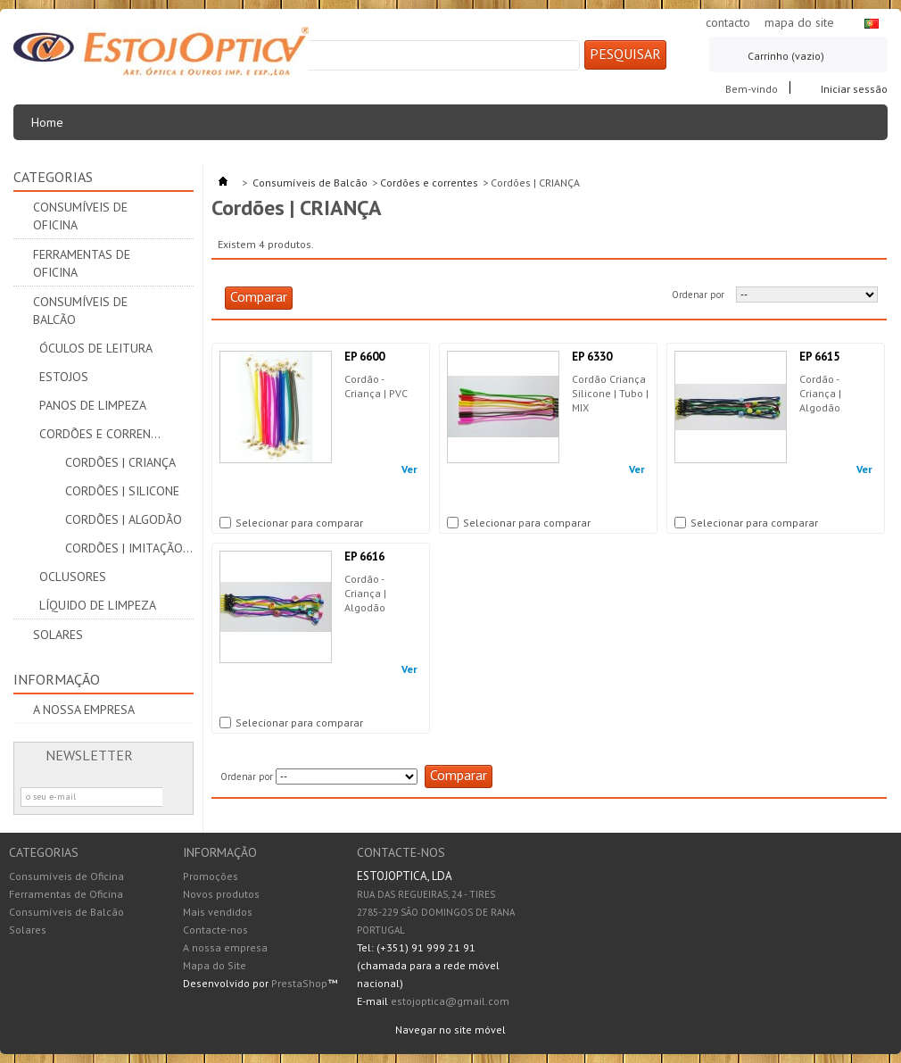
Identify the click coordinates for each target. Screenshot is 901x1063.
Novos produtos (221, 894)
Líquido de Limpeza (97, 605)
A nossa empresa (84, 710)
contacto (728, 22)
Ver (409, 469)
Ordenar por (698, 294)
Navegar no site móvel (450, 1029)
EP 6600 (364, 356)
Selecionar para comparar (299, 523)
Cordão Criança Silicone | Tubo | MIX (610, 393)
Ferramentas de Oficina (81, 263)
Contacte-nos (215, 929)
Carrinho (786, 55)
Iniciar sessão (854, 88)
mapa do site (799, 22)
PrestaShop (299, 983)
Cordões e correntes (103, 434)
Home (52, 127)
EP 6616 (364, 556)
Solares (58, 635)
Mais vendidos (217, 911)
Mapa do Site (214, 965)
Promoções (210, 876)
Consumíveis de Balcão (80, 311)
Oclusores (72, 577)
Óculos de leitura (96, 348)
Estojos (63, 377)
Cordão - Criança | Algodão (821, 393)
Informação (56, 679)
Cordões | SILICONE (122, 491)
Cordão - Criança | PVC (376, 386)
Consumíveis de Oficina (80, 216)
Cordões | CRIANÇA (120, 462)
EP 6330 (592, 356)
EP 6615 (819, 356)
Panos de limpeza (92, 405)
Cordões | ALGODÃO (123, 519)
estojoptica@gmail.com (450, 1001)
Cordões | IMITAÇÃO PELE (129, 548)
